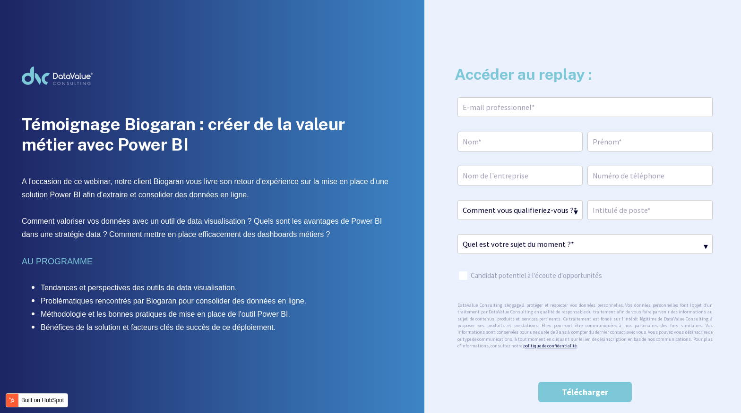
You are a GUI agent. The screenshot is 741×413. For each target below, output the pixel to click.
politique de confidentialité (550, 346)
